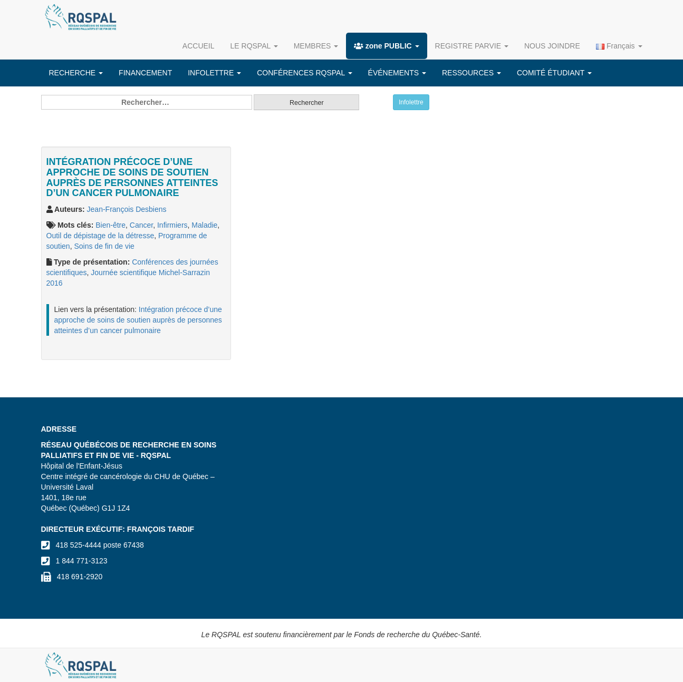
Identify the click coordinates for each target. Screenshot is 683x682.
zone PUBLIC (386, 46)
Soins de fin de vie (104, 246)
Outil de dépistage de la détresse (100, 235)
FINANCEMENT (145, 73)
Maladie (204, 225)
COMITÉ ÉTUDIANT (554, 73)
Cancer (141, 225)
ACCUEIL (198, 46)
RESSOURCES (471, 73)
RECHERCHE (76, 73)
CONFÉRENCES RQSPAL (304, 73)
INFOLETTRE (214, 73)
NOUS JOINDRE (552, 46)
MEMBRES (316, 46)
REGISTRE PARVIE (471, 46)
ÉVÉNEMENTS (397, 73)
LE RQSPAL (254, 46)
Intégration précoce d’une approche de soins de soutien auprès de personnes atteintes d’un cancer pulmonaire (138, 320)
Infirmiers (172, 225)
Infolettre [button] (411, 102)
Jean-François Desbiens (127, 209)
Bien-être (110, 225)
